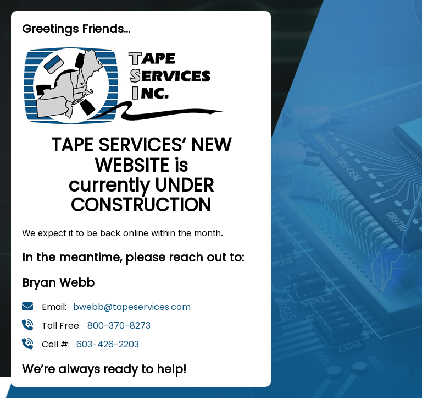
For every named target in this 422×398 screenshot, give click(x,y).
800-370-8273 (119, 325)
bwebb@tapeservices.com (132, 307)
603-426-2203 (107, 344)
